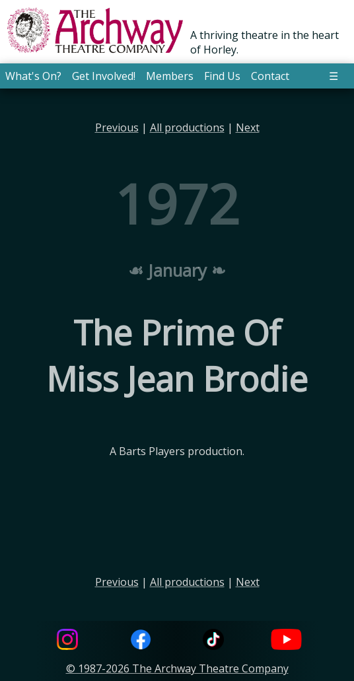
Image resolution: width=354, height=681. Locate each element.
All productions (187, 127)
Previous (117, 127)
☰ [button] (333, 76)
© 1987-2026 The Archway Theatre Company (177, 668)
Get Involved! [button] (103, 76)
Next (248, 127)
